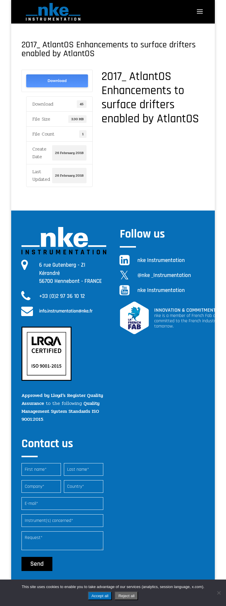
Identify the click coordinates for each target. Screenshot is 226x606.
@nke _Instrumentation (164, 275)
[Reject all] (219, 593)
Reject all (126, 596)
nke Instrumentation (161, 260)
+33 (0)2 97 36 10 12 (62, 296)
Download (57, 80)
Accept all (100, 596)
